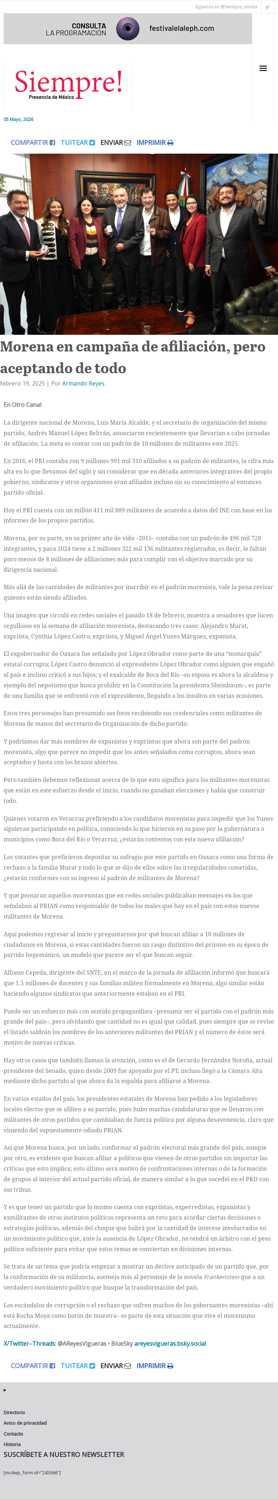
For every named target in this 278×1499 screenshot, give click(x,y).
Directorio (14, 1412)
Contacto (13, 1434)
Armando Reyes (83, 383)
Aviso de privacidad (25, 1423)
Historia (12, 1444)
